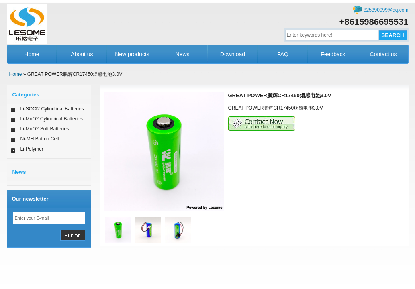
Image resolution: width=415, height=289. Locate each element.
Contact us (383, 54)
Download (232, 54)
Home (31, 54)
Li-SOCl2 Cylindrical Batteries (52, 109)
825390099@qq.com (386, 10)
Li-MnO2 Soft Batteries (44, 129)
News (182, 54)
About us (82, 54)
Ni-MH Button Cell (39, 139)
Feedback (333, 54)
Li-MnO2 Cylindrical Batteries (51, 119)
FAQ (282, 54)
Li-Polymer (31, 149)
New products (132, 54)
